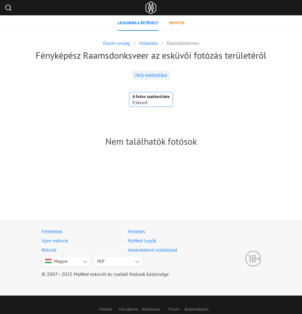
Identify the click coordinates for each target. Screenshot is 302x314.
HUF (101, 261)
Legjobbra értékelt (138, 23)
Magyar (56, 261)
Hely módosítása (151, 75)
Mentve (177, 23)
